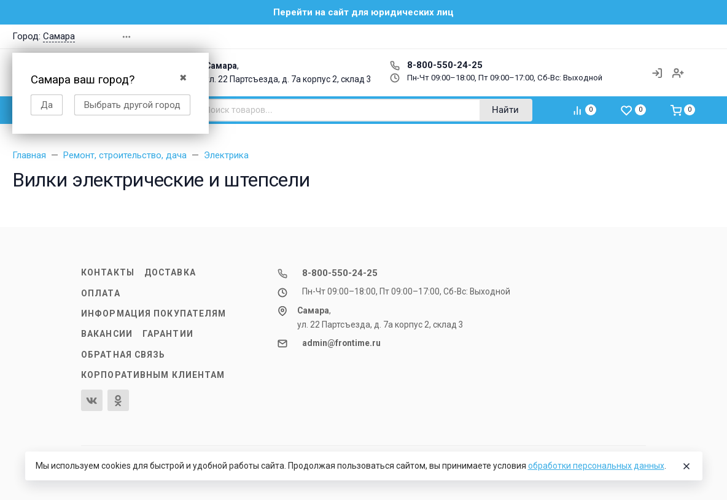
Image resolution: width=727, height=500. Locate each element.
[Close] (686, 466)
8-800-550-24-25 (436, 65)
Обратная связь (123, 355)
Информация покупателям (153, 313)
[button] (635, 36)
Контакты (107, 272)
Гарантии (167, 334)
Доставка (170, 272)
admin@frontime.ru (341, 343)
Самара (59, 36)
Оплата (100, 293)
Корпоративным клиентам (153, 375)
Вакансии (107, 334)
